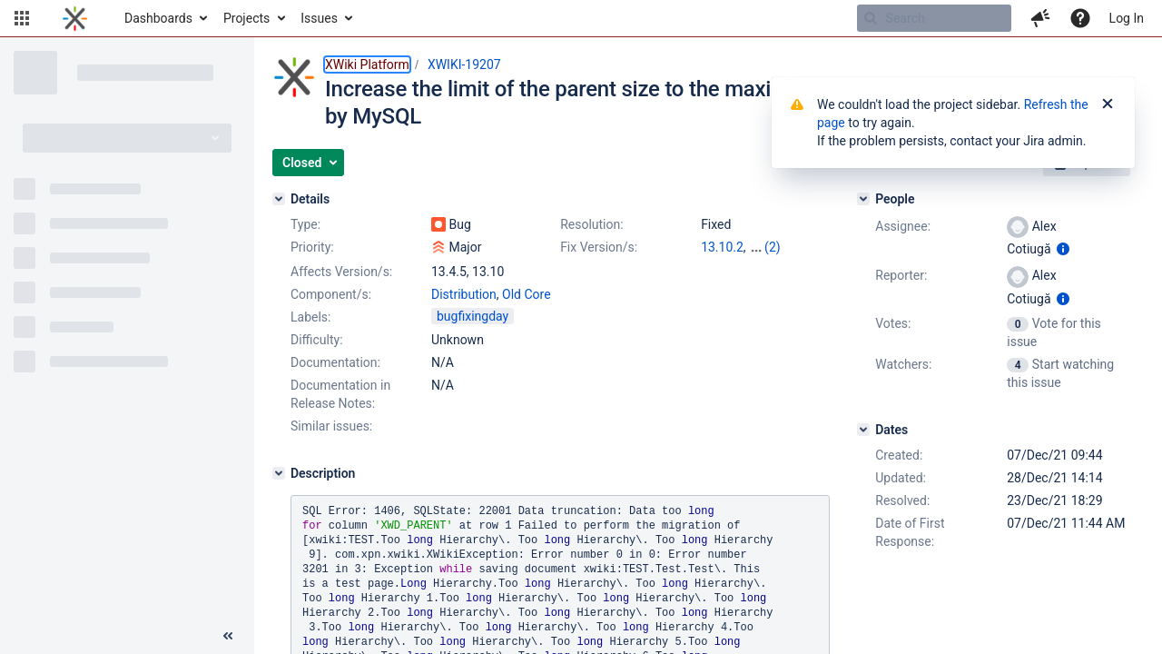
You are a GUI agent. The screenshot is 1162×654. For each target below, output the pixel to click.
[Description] (278, 473)
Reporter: (901, 275)
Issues (319, 18)
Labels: (310, 317)
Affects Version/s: (341, 271)
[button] (21, 18)
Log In (1126, 18)
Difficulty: (316, 339)
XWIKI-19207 (464, 64)
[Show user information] (1063, 249)
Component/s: (330, 294)
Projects (246, 18)
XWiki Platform (367, 64)
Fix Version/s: (598, 247)
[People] (863, 199)
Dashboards (158, 18)
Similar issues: (331, 426)
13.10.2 (722, 247)
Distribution (464, 294)
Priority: (312, 247)
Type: (305, 224)
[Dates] (863, 429)
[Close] (1107, 104)
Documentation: (335, 362)
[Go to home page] (75, 18)
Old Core (526, 294)
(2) (772, 247)
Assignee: (903, 226)
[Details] (278, 199)
